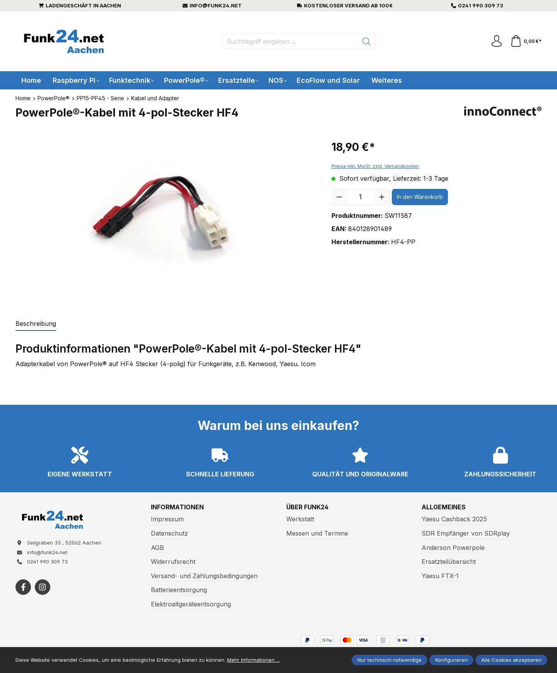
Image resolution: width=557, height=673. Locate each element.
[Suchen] (366, 41)
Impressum (167, 519)
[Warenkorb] (526, 41)
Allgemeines (444, 507)
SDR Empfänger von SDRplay (466, 533)
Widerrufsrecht (173, 561)
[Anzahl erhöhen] (382, 197)
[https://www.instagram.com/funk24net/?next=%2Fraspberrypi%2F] (42, 587)
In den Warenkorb (420, 197)
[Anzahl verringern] (339, 197)
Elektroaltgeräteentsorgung (191, 604)
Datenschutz (169, 533)
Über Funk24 (307, 507)
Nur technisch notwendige (389, 660)
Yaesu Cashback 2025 (454, 519)
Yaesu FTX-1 (440, 576)
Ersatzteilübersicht (449, 561)
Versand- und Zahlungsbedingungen (204, 576)
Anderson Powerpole (453, 547)
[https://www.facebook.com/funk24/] (23, 587)
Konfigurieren (451, 660)
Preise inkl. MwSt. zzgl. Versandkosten (375, 166)
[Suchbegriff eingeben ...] (289, 41)
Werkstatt (300, 519)
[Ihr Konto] (496, 41)
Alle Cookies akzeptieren (511, 660)
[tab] (35, 324)
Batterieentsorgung (179, 590)
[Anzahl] (360, 197)
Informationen (177, 507)
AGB (157, 547)
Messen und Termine (317, 533)
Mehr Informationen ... (253, 660)
